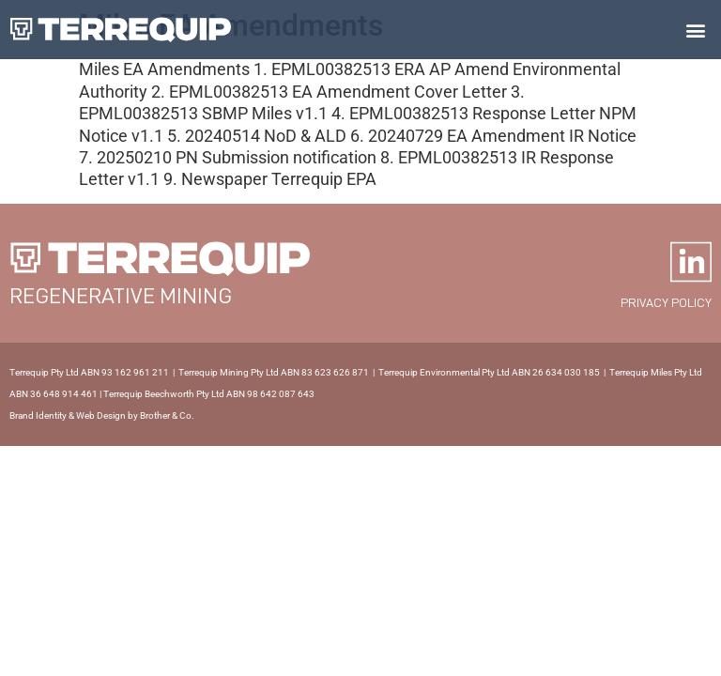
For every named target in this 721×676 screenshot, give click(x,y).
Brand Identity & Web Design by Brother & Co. (101, 415)
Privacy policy (666, 302)
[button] (696, 29)
